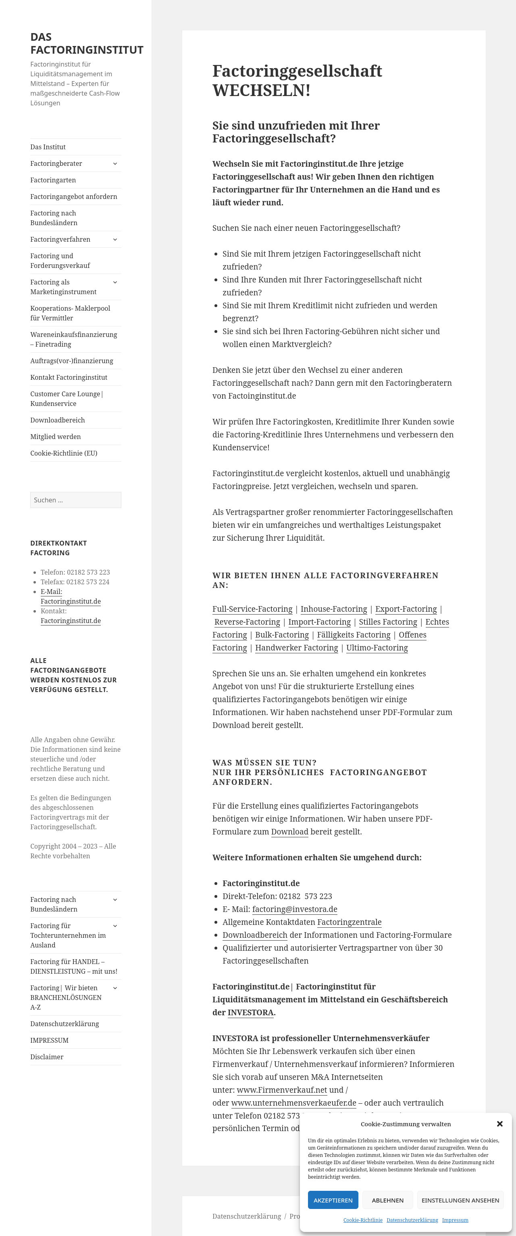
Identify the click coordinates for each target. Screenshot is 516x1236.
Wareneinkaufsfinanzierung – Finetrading (73, 339)
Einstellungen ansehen (460, 1200)
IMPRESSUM (49, 1040)
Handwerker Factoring (296, 647)
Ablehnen (388, 1200)
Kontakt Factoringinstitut (68, 377)
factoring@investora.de (294, 909)
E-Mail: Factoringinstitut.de (71, 596)
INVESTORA (251, 1012)
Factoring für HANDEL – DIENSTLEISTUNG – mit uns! (73, 966)
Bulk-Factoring (282, 635)
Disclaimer (46, 1056)
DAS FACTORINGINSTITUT (87, 43)
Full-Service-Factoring (252, 609)
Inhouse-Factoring (334, 609)
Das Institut (48, 146)
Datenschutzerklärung (412, 1220)
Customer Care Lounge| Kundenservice (67, 398)
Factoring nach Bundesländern (53, 218)
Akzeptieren (333, 1200)
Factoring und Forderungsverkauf (60, 260)
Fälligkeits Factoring (354, 635)
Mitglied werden (55, 436)
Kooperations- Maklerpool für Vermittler (70, 313)
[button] (500, 1124)
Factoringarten (53, 180)
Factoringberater (56, 163)
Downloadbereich (57, 420)
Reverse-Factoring (247, 622)
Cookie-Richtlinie (363, 1220)
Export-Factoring (406, 609)
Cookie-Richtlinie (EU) (63, 453)
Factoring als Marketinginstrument (63, 287)
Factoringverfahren (60, 239)
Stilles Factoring (388, 622)
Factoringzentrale (349, 922)
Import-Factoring (320, 622)
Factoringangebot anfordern (73, 196)
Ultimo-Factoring (377, 647)
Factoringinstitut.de (71, 620)
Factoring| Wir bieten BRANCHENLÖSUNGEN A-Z (66, 997)
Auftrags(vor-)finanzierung (71, 360)
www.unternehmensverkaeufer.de (294, 1103)
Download (290, 831)
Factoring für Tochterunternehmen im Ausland (68, 935)
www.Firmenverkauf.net (282, 1090)
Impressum (455, 1220)
